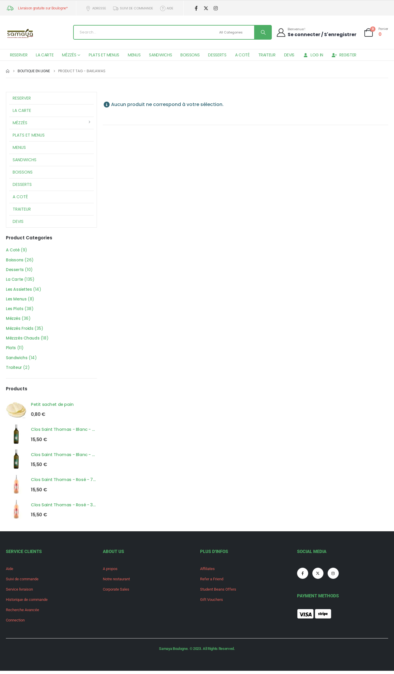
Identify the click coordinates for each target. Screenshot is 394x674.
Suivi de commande (133, 8)
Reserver (18, 55)
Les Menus (16, 300)
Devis (289, 55)
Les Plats (14, 310)
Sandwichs (160, 55)
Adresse (95, 8)
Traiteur (267, 55)
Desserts (217, 55)
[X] (205, 8)
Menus (134, 55)
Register (344, 55)
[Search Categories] (236, 32)
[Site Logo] (20, 34)
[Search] (262, 32)
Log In (313, 55)
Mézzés (69, 55)
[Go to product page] (16, 411)
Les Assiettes (19, 290)
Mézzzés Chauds (22, 340)
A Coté (242, 55)
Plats (11, 350)
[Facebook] (196, 8)
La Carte (44, 55)
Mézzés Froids (20, 330)
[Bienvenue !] (316, 32)
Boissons (189, 55)
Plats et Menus (104, 55)
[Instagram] (215, 8)
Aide (167, 8)
